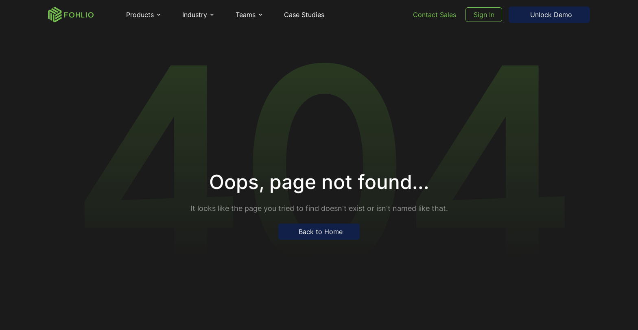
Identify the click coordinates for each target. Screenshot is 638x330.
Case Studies (304, 15)
